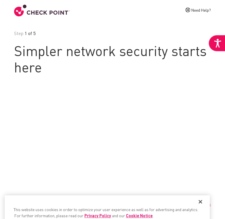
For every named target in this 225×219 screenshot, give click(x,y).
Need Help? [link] (201, 10)
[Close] (200, 208)
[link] (217, 43)
